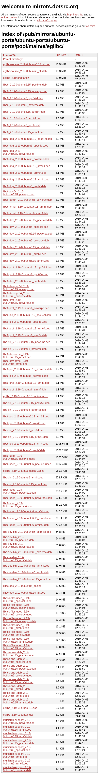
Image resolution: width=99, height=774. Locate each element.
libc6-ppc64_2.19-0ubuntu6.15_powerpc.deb (18, 193)
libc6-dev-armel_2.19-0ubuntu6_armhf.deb (16, 362)
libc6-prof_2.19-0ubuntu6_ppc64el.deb (25, 274)
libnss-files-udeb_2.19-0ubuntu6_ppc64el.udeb (17, 599)
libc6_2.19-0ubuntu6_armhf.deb (21, 125)
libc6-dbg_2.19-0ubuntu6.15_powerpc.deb (18, 152)
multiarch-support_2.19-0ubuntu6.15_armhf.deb (17, 728)
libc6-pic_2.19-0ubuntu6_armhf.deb (24, 450)
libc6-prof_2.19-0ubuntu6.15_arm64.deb (26, 328)
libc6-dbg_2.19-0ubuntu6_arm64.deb (24, 172)
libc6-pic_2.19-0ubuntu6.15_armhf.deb (25, 443)
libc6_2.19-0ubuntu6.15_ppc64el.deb (25, 84)
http (69, 14)
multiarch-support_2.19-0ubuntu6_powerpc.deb (17, 769)
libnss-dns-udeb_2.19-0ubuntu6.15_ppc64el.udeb (19, 654)
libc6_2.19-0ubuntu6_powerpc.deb (23, 105)
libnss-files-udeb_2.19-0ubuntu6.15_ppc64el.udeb (19, 606)
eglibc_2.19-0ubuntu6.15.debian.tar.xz (25, 396)
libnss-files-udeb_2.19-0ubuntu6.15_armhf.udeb (18, 640)
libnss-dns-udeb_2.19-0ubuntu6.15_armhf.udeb (18, 701)
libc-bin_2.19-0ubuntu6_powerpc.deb (25, 349)
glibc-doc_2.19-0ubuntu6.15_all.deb (24, 592)
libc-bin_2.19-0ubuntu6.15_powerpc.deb (26, 342)
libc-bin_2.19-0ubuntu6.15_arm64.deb (25, 437)
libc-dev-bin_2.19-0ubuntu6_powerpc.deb (27, 552)
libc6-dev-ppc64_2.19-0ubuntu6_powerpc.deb (17, 295)
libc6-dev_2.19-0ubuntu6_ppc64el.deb (25, 226)
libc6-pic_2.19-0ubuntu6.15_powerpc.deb (27, 369)
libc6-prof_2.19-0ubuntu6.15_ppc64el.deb (27, 267)
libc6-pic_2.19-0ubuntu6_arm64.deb (24, 423)
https (76, 14)
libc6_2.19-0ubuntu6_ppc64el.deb (23, 98)
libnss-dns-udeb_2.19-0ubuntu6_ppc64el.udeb (17, 660)
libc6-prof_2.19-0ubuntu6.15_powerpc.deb (18, 301)
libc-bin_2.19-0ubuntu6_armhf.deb (23, 477)
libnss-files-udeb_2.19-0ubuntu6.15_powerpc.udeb (19, 620)
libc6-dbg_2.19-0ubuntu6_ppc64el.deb (25, 145)
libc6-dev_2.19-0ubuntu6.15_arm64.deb (26, 247)
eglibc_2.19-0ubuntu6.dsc (18, 714)
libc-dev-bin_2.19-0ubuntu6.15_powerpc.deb (18, 545)
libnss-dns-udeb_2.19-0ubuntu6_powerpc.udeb (17, 674)
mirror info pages (47, 20)
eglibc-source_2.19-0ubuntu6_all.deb (25, 71)
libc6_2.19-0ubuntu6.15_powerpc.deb (25, 91)
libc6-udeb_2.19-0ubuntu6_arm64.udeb (26, 511)
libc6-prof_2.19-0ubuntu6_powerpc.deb (26, 308)
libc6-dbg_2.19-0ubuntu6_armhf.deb (24, 186)
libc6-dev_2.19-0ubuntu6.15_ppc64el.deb (27, 220)
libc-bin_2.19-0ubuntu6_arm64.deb (23, 430)
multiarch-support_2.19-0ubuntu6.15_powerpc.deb (18, 721)
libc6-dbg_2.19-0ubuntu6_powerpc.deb (26, 159)
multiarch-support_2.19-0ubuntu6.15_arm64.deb (17, 735)
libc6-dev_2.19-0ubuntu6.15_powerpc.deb (27, 233)
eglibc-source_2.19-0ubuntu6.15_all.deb (26, 64)
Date (78, 55)
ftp (81, 14)
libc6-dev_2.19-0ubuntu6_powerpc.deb (26, 240)
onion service (9, 17)
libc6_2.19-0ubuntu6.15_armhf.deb (23, 132)
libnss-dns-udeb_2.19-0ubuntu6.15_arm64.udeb (18, 681)
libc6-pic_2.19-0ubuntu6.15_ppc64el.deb (27, 315)
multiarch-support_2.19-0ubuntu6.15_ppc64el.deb (18, 742)
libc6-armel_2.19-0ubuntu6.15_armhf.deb (27, 206)
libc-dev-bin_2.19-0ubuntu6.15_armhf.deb (27, 579)
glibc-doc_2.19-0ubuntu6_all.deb (22, 586)
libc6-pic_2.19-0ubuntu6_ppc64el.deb (25, 321)
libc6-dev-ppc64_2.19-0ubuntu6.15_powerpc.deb (18, 288)
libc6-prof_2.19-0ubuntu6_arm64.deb (25, 335)
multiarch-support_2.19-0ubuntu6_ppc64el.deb (17, 748)
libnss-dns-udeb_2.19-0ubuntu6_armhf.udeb (16, 694)
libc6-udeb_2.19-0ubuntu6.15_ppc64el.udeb (19, 457)
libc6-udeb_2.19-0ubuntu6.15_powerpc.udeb (19, 491)
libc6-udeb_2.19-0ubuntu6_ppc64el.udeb (27, 464)
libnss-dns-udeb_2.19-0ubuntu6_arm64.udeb (16, 687)
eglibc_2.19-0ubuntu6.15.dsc (20, 708)
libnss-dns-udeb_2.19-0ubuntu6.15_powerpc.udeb (19, 667)
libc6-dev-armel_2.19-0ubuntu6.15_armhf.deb (17, 356)
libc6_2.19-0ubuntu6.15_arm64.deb (24, 111)
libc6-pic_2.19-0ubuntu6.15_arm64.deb (26, 416)
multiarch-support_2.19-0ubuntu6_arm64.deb (17, 762)
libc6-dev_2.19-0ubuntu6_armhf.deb (24, 281)
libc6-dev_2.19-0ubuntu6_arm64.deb (24, 254)
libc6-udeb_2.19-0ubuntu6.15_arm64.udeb (18, 505)
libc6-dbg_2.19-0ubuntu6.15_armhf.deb (26, 179)
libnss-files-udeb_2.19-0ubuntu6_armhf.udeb (16, 626)
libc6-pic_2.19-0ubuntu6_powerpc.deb (25, 376)
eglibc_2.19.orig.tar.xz (16, 77)
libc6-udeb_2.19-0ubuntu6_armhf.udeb (26, 525)
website (90, 26)
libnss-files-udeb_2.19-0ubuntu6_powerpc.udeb (17, 613)
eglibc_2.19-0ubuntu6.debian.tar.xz (23, 470)
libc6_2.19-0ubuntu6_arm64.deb (22, 118)
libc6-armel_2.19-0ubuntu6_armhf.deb (25, 213)
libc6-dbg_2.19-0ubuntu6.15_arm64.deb (26, 166)
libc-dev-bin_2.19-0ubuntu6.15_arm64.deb (17, 559)
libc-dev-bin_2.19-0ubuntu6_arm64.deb (26, 565)
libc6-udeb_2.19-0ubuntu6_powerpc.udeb (27, 498)
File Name (9, 55)
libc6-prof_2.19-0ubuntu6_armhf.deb (24, 389)
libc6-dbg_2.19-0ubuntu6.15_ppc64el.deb (27, 138)
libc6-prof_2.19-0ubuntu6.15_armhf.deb (26, 382)
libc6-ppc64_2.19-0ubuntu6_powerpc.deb (27, 199)
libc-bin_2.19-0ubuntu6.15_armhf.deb (25, 484)
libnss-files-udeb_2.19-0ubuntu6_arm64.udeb (16, 633)
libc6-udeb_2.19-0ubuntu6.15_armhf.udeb (27, 518)
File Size (61, 55)
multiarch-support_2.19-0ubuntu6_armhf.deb (17, 755)
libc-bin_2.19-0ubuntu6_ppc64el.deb (24, 409)
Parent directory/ (12, 59)
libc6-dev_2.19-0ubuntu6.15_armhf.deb (26, 260)
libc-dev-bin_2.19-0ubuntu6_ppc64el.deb (27, 531)
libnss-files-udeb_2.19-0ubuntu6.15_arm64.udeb (18, 647)
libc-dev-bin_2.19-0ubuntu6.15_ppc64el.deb (18, 538)
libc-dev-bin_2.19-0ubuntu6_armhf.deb (26, 572)
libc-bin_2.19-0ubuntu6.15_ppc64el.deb (26, 403)
